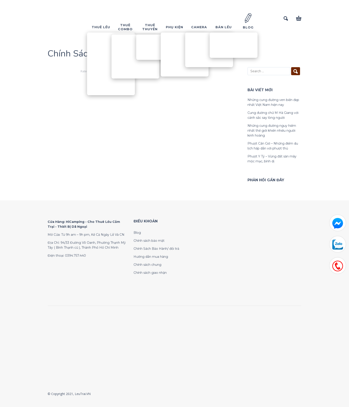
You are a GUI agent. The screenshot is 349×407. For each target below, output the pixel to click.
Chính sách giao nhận (150, 273)
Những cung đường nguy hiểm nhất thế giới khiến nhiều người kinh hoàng (272, 130)
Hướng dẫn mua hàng (151, 257)
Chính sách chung (147, 265)
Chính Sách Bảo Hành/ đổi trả (156, 249)
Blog (137, 233)
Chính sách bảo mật (149, 241)
